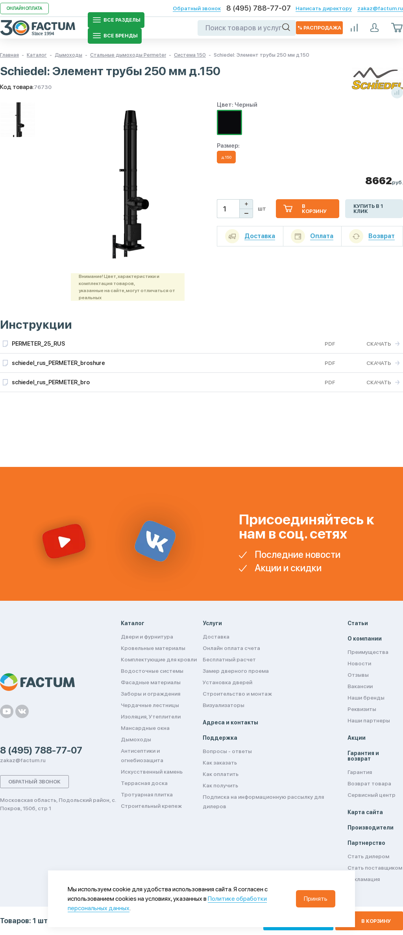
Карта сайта (365, 812)
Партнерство (366, 843)
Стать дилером (368, 856)
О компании (365, 638)
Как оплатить (220, 774)
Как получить (220, 785)
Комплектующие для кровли (159, 659)
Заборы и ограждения (150, 694)
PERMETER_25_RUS (38, 343)
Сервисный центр (372, 795)
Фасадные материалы (151, 682)
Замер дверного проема (236, 671)
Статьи (358, 623)
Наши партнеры (369, 720)
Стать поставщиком (375, 868)
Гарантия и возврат (363, 756)
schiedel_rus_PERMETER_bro (51, 382)
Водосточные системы (152, 671)
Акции (357, 738)
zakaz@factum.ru (380, 8)
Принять (315, 898)
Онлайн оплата (24, 8)
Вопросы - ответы (227, 751)
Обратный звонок (197, 8)
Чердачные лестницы (150, 705)
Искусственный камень (152, 771)
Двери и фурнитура (147, 636)
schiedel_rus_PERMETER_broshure (58, 363)
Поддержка (220, 738)
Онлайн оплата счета (231, 648)
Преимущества (368, 652)
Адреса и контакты (230, 722)
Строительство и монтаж (237, 694)
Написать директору (324, 8)
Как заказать (220, 762)
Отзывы (358, 675)
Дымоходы (136, 739)
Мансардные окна (145, 728)
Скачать (378, 343)
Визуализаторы (223, 705)
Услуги (212, 623)
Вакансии (360, 686)
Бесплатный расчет (229, 659)
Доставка (216, 636)
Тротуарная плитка (147, 794)
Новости (359, 663)
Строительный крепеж (151, 806)
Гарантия (360, 772)
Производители (371, 827)
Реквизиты (362, 709)
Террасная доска (144, 783)
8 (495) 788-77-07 (258, 8)
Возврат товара (369, 783)
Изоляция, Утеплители (151, 716)
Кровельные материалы (153, 648)
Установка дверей (227, 682)
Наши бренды (366, 697)
